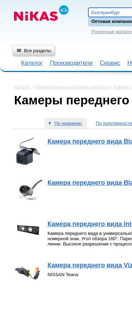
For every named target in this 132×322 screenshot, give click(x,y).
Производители (71, 63)
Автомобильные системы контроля (72, 87)
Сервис (110, 63)
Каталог (32, 63)
